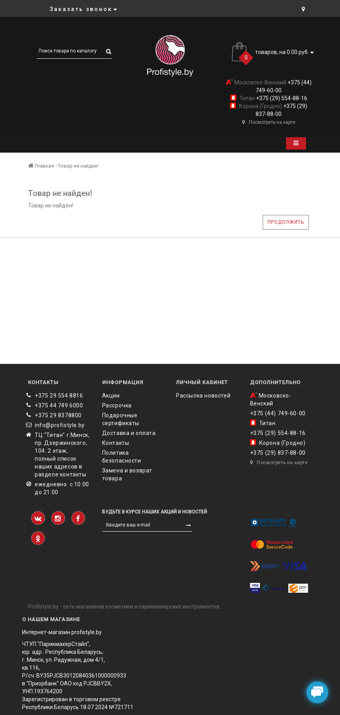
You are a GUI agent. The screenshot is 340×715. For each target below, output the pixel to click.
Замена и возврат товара (127, 474)
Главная (41, 166)
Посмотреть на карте (268, 122)
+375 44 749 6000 (59, 405)
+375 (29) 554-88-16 (281, 98)
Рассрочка (117, 405)
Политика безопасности (121, 457)
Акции (111, 395)
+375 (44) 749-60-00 (278, 413)
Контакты (115, 443)
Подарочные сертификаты (121, 419)
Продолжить (285, 222)
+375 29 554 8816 (59, 395)
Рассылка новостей (203, 395)
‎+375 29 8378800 (58, 415)
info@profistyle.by (60, 425)
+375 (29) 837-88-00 (278, 453)
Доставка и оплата (129, 433)
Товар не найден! (78, 166)
